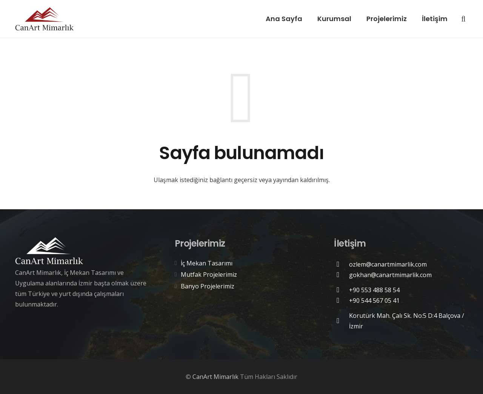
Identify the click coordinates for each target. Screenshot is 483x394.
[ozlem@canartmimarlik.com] (341, 264)
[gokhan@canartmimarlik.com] (341, 274)
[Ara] (463, 19)
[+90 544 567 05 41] (341, 300)
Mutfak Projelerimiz (209, 274)
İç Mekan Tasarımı (206, 263)
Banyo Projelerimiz (207, 286)
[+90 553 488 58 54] (341, 289)
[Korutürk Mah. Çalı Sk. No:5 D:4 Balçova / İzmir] (341, 320)
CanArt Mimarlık (215, 377)
